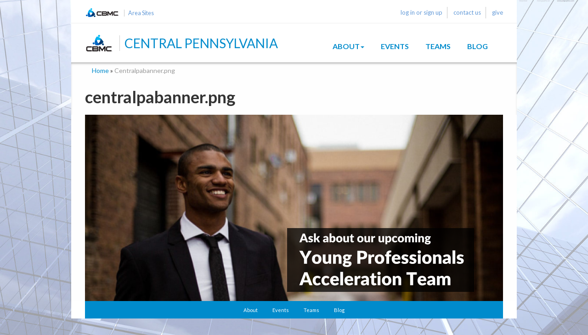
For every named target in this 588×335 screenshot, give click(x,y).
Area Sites (141, 13)
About (348, 46)
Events (395, 46)
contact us (467, 12)
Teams (438, 46)
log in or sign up (421, 12)
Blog (477, 46)
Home (100, 70)
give (497, 12)
